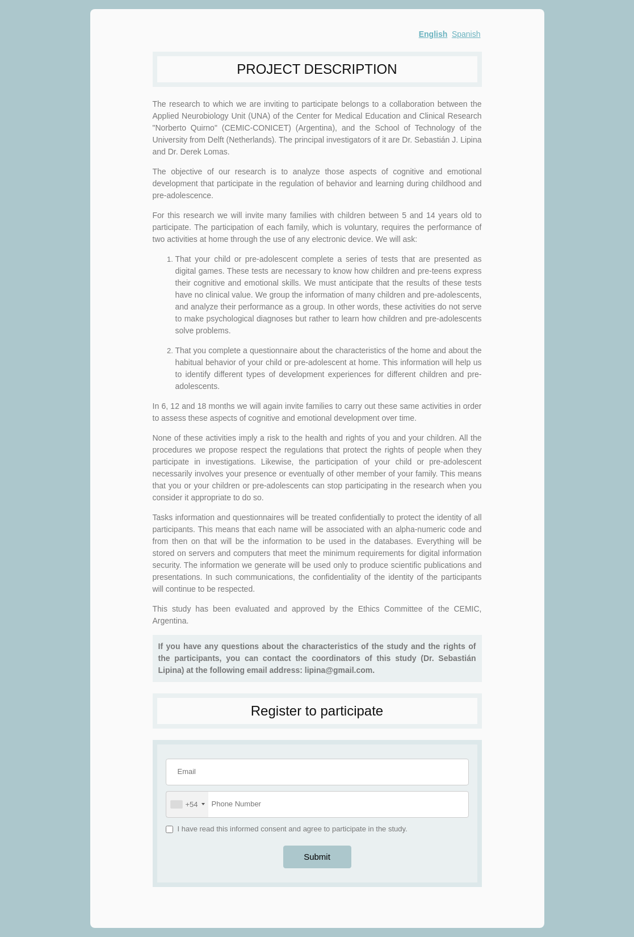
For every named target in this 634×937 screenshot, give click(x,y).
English (433, 34)
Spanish (466, 34)
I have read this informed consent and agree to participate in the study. (293, 829)
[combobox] (187, 804)
